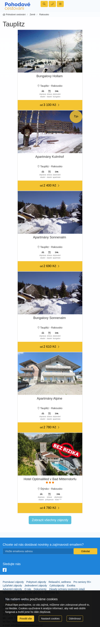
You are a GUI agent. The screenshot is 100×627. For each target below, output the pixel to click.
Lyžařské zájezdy (12, 585)
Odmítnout (75, 618)
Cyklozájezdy (56, 585)
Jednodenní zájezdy (36, 585)
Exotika (71, 585)
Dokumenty (40, 589)
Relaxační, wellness (60, 582)
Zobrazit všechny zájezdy (50, 520)
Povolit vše (26, 618)
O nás (28, 589)
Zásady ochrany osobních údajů (67, 589)
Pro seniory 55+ (82, 582)
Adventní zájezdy (12, 589)
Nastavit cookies (50, 618)
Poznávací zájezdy (13, 582)
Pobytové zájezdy (36, 582)
